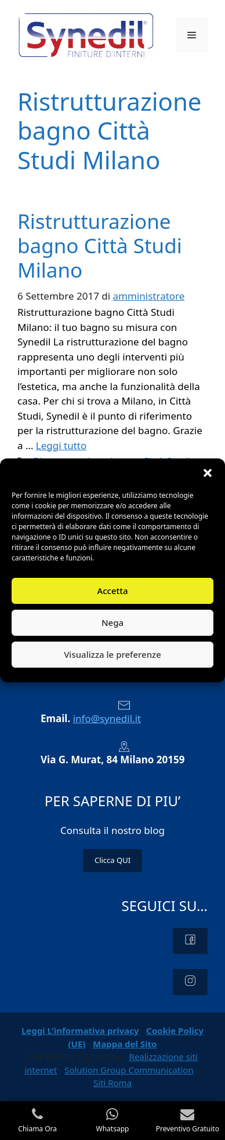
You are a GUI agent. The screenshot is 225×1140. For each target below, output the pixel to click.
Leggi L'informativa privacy (80, 1030)
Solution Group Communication (129, 1070)
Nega (112, 622)
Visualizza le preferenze (112, 654)
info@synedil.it (107, 718)
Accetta (112, 590)
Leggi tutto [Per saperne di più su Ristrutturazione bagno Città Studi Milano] (61, 445)
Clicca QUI (112, 860)
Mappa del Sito (125, 1044)
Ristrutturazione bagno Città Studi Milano (99, 245)
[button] (207, 473)
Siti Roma (112, 1082)
